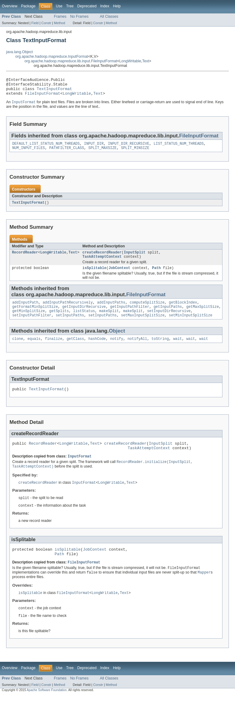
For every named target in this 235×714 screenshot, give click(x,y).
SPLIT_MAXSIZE (102, 153)
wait (177, 349)
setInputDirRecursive (169, 320)
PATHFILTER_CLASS (66, 153)
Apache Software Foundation (47, 708)
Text (145, 61)
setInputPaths (70, 324)
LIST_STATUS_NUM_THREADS (178, 148)
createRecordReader (101, 258)
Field (35, 23)
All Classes (109, 16)
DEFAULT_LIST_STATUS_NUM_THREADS (46, 148)
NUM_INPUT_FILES (28, 153)
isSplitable (94, 275)
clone (17, 349)
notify (116, 349)
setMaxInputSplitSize (142, 324)
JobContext (119, 275)
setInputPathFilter (31, 324)
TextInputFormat (54, 91)
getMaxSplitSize (202, 315)
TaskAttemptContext (101, 263)
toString (160, 349)
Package (28, 6)
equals (34, 349)
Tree (70, 6)
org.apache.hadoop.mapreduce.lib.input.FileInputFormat (70, 61)
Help (117, 6)
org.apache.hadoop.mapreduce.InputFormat (51, 56)
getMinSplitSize (28, 320)
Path (156, 275)
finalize (53, 349)
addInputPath (25, 310)
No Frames (79, 16)
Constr (46, 23)
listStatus (84, 320)
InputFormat (79, 469)
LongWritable (130, 61)
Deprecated (87, 6)
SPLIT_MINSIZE (135, 153)
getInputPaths (168, 315)
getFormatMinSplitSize (35, 315)
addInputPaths (111, 310)
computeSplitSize (147, 310)
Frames (60, 16)
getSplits (59, 320)
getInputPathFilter (129, 315)
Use (59, 6)
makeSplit (109, 320)
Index (104, 6)
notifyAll (137, 349)
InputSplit (134, 258)
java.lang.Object (19, 52)
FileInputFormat (42, 97)
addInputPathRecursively (68, 310)
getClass (75, 349)
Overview (9, 6)
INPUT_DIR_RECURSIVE (128, 148)
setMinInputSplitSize (190, 324)
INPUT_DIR (94, 148)
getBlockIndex (183, 310)
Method (59, 23)
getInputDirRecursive (84, 315)
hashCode (97, 349)
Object (117, 341)
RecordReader (25, 258)
